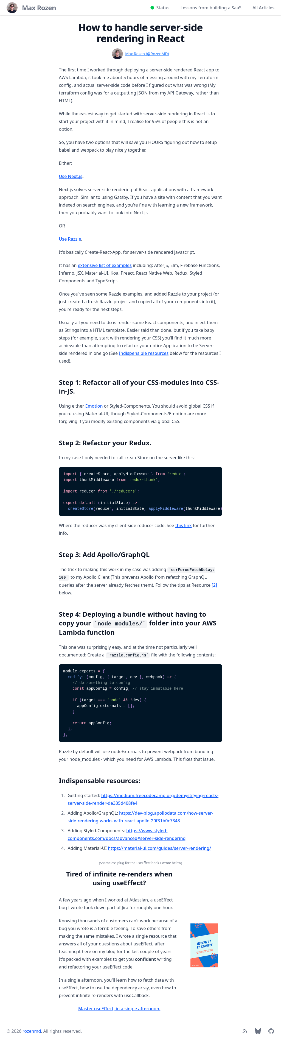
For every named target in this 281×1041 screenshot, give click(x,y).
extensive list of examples (105, 265)
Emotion (94, 406)
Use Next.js (70, 176)
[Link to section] (56, 380)
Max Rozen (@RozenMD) (147, 53)
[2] (214, 585)
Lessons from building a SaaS (210, 8)
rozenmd (32, 1031)
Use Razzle (70, 239)
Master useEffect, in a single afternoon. (119, 1009)
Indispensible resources (143, 353)
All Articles (263, 8)
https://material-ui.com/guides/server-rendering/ (159, 848)
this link (183, 525)
